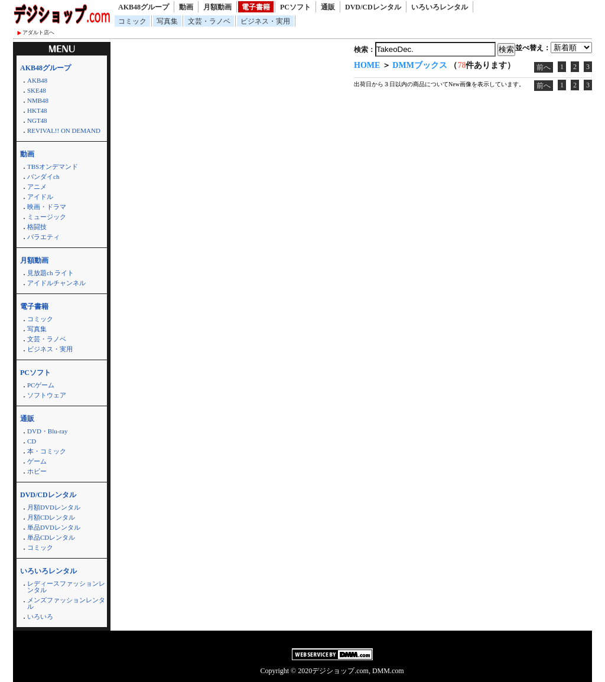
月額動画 (217, 7)
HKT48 (37, 110)
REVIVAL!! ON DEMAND (63, 130)
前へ (543, 67)
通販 (328, 7)
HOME (367, 65)
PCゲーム (40, 385)
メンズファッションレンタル (66, 603)
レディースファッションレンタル (66, 586)
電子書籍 (256, 7)
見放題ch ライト (50, 272)
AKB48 (37, 80)
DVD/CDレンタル (373, 7)
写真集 (167, 21)
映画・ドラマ (46, 206)
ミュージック (46, 216)
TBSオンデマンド (52, 166)
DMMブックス (419, 65)
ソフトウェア (46, 395)
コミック (132, 21)
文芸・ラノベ (209, 21)
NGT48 (37, 120)
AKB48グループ (143, 7)
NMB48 (37, 100)
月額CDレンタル (51, 517)
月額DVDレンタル (53, 507)
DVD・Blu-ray (47, 431)
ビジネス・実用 (265, 21)
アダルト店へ (38, 32)
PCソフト (295, 7)
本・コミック (46, 451)
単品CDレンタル (51, 537)
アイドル (40, 196)
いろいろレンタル (439, 7)
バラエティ (43, 236)
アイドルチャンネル (56, 282)
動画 (186, 7)
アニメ (37, 186)
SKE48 (36, 90)
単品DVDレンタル (53, 527)
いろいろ (40, 616)
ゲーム (37, 461)
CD (31, 441)
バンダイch (43, 176)
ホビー (37, 471)
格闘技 (37, 226)
